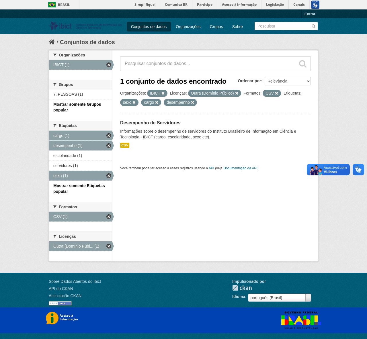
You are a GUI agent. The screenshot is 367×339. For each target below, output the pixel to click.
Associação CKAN (65, 295)
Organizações (188, 26)
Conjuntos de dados (149, 26)
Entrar (309, 14)
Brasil (64, 4)
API (211, 168)
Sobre (237, 26)
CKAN (242, 288)
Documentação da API (240, 168)
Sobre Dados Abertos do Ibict (75, 281)
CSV (124, 145)
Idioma (238, 296)
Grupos (216, 26)
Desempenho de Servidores (150, 122)
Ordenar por (249, 81)
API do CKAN (61, 288)
